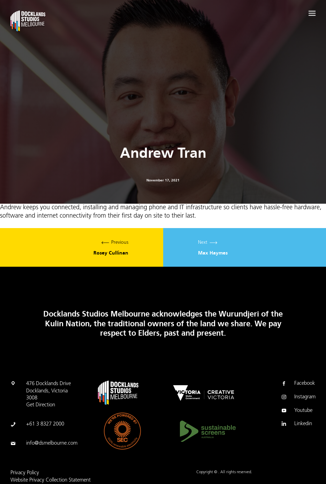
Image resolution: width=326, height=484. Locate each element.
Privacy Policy (24, 473)
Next (244, 247)
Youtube (296, 411)
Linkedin (296, 424)
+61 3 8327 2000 (45, 424)
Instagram (298, 397)
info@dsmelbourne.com (51, 443)
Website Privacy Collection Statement (50, 480)
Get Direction (40, 405)
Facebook (297, 384)
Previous (81, 247)
